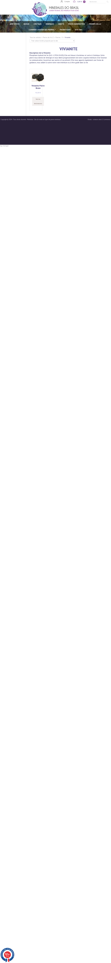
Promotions (65, 30)
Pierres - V (59, 37)
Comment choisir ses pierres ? (42, 30)
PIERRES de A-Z (95, 24)
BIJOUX (26, 24)
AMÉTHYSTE (15, 24)
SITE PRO (78, 30)
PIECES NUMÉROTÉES (76, 24)
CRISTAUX (38, 24)
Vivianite (67, 37)
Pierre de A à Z (48, 37)
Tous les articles (35, 37)
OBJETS (61, 24)
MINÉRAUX (50, 24)
